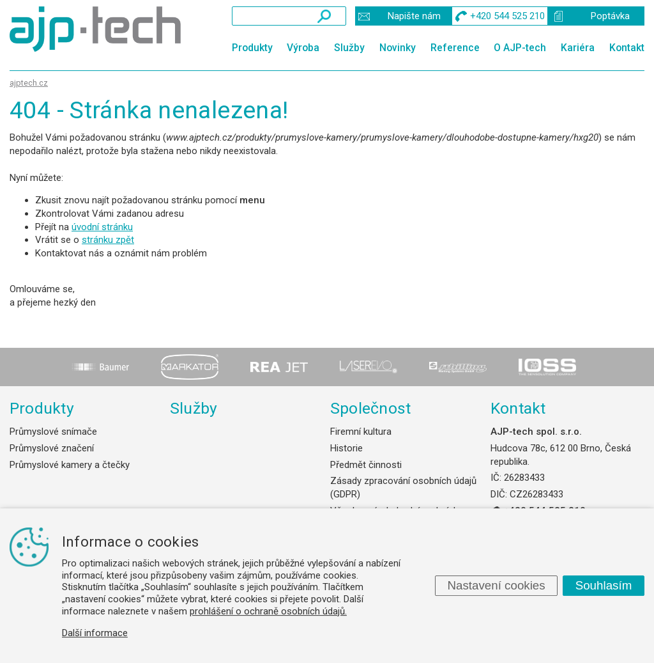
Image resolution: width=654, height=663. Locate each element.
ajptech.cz (29, 83)
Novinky (397, 48)
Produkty (252, 48)
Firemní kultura (361, 431)
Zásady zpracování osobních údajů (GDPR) (403, 487)
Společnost (370, 408)
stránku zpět (108, 240)
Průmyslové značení (52, 448)
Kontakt (626, 48)
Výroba (303, 48)
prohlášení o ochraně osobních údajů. (268, 611)
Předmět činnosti (366, 465)
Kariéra (578, 48)
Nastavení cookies (496, 585)
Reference (455, 48)
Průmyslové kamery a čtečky (70, 465)
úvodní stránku (102, 227)
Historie (346, 448)
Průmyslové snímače (53, 431)
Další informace (95, 633)
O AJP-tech (520, 48)
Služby (349, 48)
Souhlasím (603, 585)
